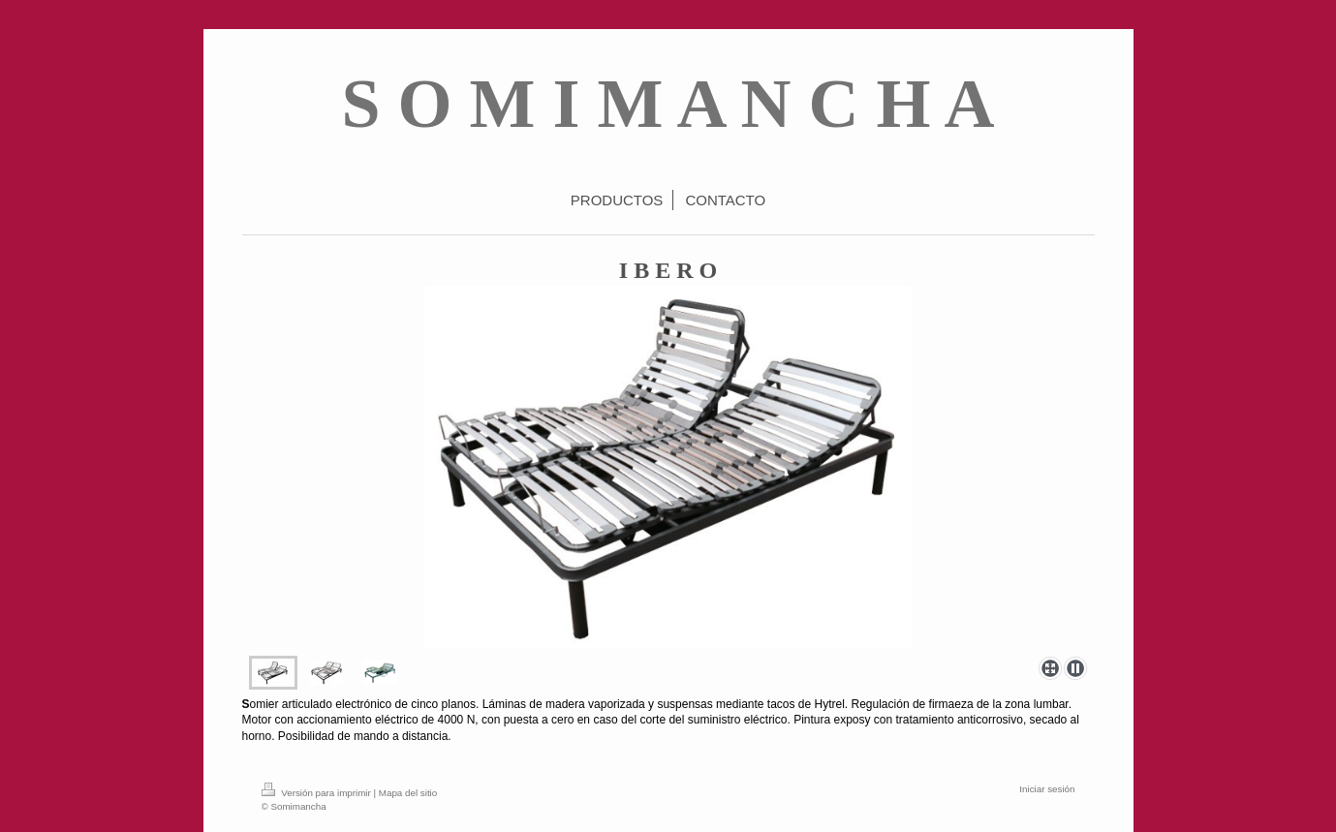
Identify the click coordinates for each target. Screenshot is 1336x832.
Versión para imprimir (318, 792)
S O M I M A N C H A (667, 103)
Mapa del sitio (408, 792)
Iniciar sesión (1046, 789)
